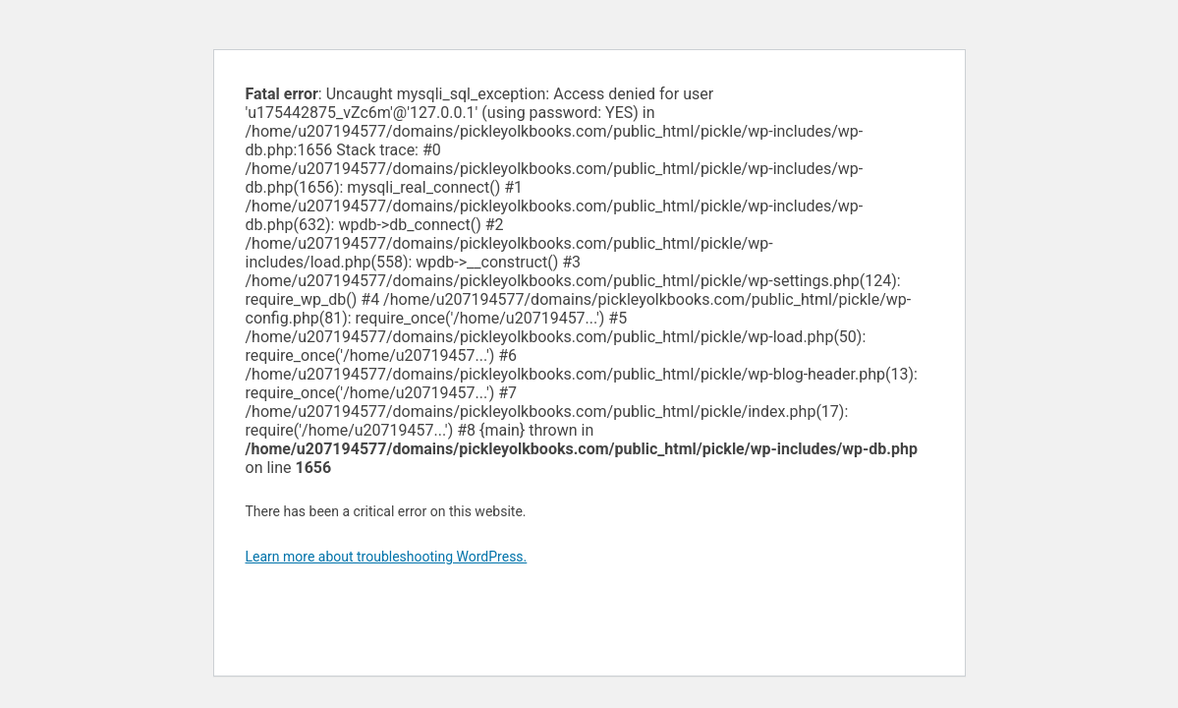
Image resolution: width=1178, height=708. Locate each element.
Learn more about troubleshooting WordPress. (387, 556)
